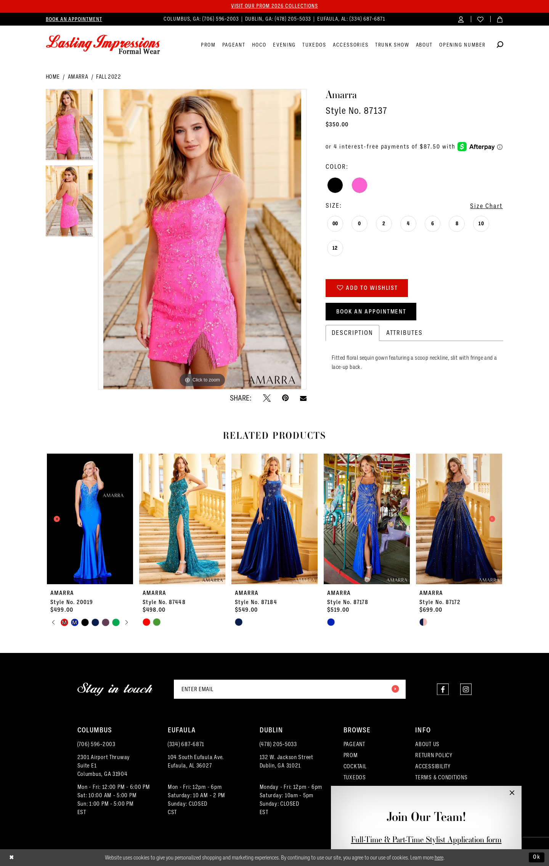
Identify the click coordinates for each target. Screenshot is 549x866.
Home (53, 77)
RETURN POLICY (434, 755)
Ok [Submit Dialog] (537, 857)
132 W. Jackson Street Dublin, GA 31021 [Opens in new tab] (286, 761)
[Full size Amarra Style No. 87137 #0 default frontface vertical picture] (202, 239)
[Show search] (500, 45)
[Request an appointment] (74, 19)
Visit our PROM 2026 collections (274, 6)
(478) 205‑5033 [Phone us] (294, 19)
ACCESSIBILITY (433, 766)
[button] (461, 19)
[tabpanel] (69, 127)
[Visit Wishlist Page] (480, 19)
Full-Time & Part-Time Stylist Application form (426, 839)
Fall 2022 (108, 77)
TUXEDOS (355, 777)
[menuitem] (74, 19)
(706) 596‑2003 (96, 744)
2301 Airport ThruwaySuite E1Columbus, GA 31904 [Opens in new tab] (103, 765)
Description (352, 333)
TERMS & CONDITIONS (441, 777)
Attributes (404, 333)
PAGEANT (354, 744)
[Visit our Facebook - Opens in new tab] (442, 689)
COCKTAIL (355, 766)
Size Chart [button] (486, 206)
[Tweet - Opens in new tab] (267, 398)
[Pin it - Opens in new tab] (285, 398)
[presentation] (90, 519)
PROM (351, 755)
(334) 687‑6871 (186, 744)
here (439, 858)
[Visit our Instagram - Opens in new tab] (466, 689)
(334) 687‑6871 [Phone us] (367, 19)
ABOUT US (427, 744)
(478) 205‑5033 (278, 744)
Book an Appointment (371, 312)
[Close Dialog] (12, 857)
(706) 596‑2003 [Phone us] (221, 19)
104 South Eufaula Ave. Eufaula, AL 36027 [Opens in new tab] (196, 761)
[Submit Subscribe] (395, 689)
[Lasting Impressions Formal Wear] (103, 44)
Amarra (78, 77)
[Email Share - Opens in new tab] (303, 398)
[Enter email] (290, 689)
